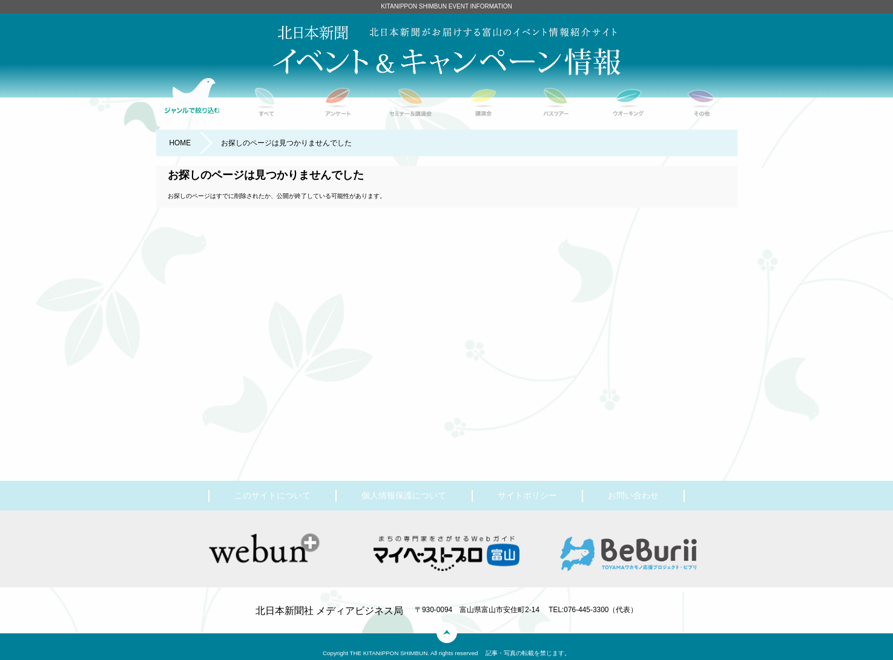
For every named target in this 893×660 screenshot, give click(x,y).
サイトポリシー (527, 495)
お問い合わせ (633, 495)
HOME (180, 143)
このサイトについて (272, 495)
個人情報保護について (403, 495)
